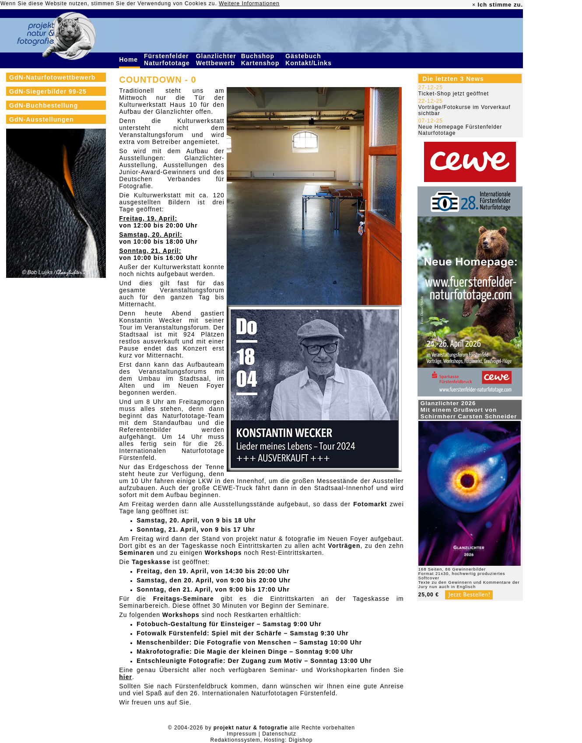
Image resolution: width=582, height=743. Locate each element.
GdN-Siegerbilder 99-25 (48, 91)
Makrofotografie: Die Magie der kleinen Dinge (212, 651)
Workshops (223, 552)
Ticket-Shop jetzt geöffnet (453, 94)
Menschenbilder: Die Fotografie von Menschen (214, 642)
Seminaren (136, 552)
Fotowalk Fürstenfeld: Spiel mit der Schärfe (209, 633)
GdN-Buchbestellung (43, 105)
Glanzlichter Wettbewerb (216, 60)
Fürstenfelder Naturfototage (168, 60)
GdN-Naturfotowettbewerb (52, 77)
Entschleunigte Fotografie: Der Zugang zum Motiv (219, 660)
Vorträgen (344, 545)
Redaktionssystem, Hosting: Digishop (261, 740)
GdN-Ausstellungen (41, 119)
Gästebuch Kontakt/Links (309, 60)
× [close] (474, 5)
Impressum (241, 734)
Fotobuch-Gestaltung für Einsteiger (196, 623)
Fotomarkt (370, 504)
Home (129, 59)
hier (125, 676)
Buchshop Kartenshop (261, 60)
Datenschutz (279, 734)
